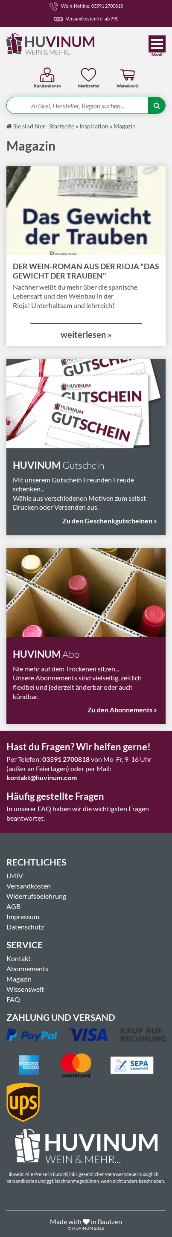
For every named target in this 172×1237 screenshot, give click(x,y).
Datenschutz (25, 927)
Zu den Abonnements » (122, 710)
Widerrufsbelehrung (36, 896)
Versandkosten (28, 886)
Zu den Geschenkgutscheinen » (109, 521)
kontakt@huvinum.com (41, 777)
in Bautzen (106, 1221)
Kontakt (18, 958)
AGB (13, 906)
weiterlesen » (86, 334)
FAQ (13, 999)
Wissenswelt (25, 989)
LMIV (14, 875)
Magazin (19, 979)
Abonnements (27, 968)
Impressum (22, 916)
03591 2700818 (66, 759)
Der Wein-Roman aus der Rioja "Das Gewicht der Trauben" (86, 270)
